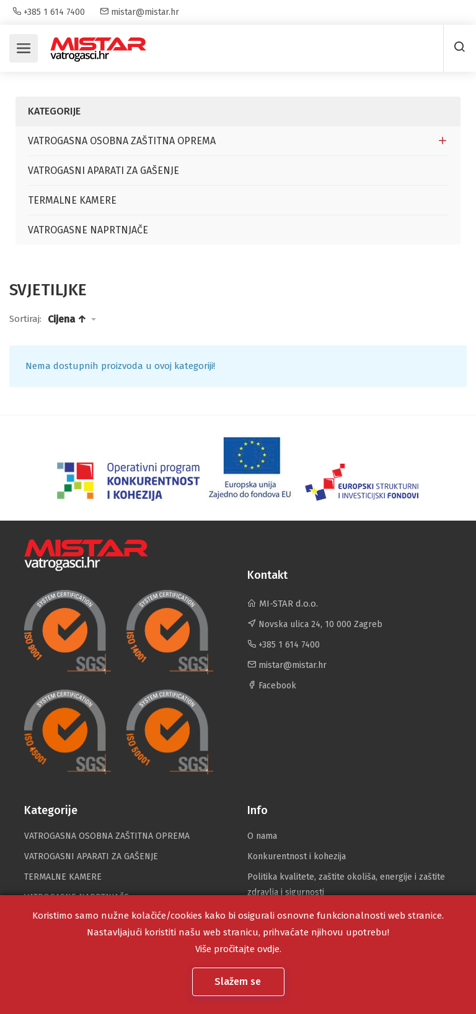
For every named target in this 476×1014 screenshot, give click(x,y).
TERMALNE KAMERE (72, 200)
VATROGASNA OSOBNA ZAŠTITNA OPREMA (122, 141)
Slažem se (238, 981)
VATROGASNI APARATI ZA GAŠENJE (103, 170)
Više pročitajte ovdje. (238, 949)
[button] (72, 319)
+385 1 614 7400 (48, 12)
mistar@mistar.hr (139, 12)
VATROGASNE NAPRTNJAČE (88, 230)
